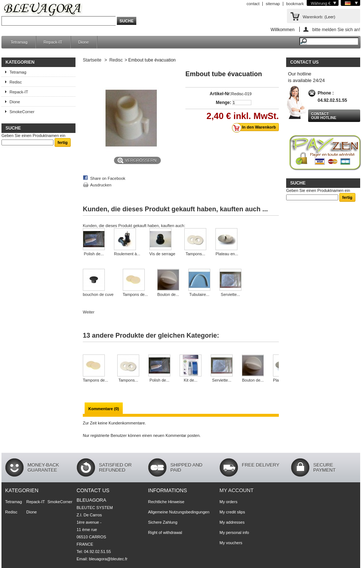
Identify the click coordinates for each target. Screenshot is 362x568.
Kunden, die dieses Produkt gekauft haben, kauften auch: (134, 225)
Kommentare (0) (103, 408)
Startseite (92, 60)
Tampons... (195, 254)
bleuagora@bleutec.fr (108, 559)
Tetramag (19, 42)
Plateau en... (226, 254)
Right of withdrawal (165, 532)
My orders (228, 502)
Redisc (16, 82)
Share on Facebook (107, 178)
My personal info (234, 532)
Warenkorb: (313, 17)
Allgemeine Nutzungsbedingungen (179, 512)
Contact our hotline (323, 116)
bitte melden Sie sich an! (336, 29)
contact (253, 3)
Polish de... (94, 254)
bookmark (295, 3)
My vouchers (230, 543)
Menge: (223, 102)
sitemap (273, 3)
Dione (83, 42)
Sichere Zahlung (162, 522)
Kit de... (190, 380)
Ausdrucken (100, 185)
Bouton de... (168, 294)
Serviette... (230, 294)
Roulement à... (127, 254)
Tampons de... (135, 294)
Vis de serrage (162, 254)
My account (236, 490)
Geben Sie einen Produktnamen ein (33, 135)
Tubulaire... (199, 294)
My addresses (231, 522)
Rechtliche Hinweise (166, 502)
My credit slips (232, 512)
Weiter (89, 312)
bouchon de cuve (98, 294)
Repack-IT (53, 42)
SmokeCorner (22, 111)
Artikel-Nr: (220, 93)
